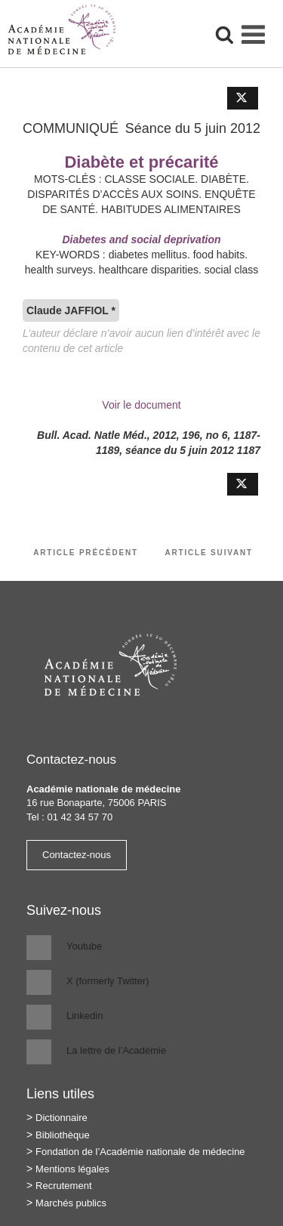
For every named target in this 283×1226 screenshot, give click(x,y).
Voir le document (141, 405)
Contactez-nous (76, 854)
